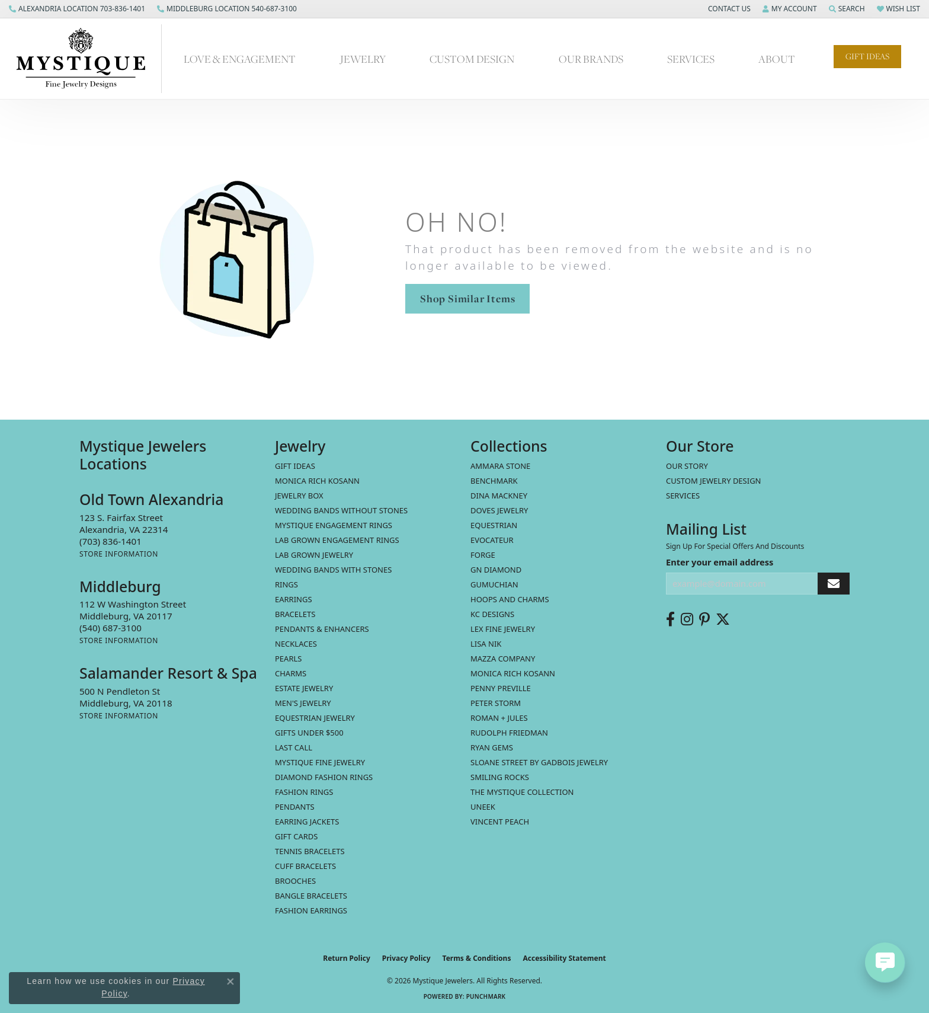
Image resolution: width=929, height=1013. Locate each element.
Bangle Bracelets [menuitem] (311, 895)
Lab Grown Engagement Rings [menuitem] (337, 540)
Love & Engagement (240, 59)
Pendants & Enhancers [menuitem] (322, 629)
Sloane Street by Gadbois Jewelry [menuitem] (539, 762)
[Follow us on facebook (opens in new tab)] (670, 619)
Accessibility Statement (564, 958)
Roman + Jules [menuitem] (499, 717)
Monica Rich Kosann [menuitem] (512, 673)
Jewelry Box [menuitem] (299, 495)
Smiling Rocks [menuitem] (499, 777)
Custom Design (472, 59)
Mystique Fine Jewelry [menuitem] (320, 762)
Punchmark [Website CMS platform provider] (486, 996)
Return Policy (346, 958)
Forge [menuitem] (482, 554)
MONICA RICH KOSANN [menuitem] (317, 480)
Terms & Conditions (477, 958)
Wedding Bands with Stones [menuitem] (333, 569)
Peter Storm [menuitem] (495, 703)
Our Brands (591, 59)
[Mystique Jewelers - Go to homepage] (87, 58)
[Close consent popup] (230, 981)
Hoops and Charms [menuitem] (509, 599)
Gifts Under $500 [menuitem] (309, 732)
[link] (77, 9)
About (776, 59)
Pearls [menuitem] (288, 658)
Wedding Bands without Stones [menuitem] (341, 510)
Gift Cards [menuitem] (296, 836)
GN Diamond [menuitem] (495, 569)
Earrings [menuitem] (293, 599)
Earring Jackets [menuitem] (307, 821)
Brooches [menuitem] (295, 880)
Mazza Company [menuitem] (502, 658)
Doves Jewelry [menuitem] (499, 510)
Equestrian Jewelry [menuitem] (315, 717)
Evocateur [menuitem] (492, 540)
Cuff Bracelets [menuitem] (305, 866)
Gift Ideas (867, 56)
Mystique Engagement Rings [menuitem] (333, 525)
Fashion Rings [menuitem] (304, 792)
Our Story (687, 466)
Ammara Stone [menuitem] (500, 466)
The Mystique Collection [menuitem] (522, 792)
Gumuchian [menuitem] (494, 584)
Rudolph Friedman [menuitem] (509, 732)
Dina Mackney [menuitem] (498, 495)
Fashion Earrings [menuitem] (311, 910)
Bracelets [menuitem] (295, 614)
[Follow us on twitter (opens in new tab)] (723, 619)
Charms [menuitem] (290, 673)
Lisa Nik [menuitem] (485, 643)
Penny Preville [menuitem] (500, 688)
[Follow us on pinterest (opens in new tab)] (704, 619)
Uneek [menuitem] (482, 806)
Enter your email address (719, 562)
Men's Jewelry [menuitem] (303, 703)
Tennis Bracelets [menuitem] (310, 851)
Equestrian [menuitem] (493, 525)
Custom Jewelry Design (713, 480)
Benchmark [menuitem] (494, 480)
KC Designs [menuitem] (492, 614)
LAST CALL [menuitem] (293, 747)
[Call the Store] (110, 541)
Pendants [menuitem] (295, 806)
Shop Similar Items (467, 298)
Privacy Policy (406, 958)
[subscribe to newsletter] (834, 584)
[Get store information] (118, 554)
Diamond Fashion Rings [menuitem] (324, 777)
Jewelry (363, 59)
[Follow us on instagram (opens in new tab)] (687, 619)
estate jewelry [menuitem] (304, 688)
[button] (728, 9)
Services (691, 59)
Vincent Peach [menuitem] (499, 821)
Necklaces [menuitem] (296, 643)
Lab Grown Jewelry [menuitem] (314, 554)
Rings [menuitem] (286, 584)
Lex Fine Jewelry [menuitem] (502, 629)
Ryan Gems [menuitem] (491, 747)
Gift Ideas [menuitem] (295, 466)
